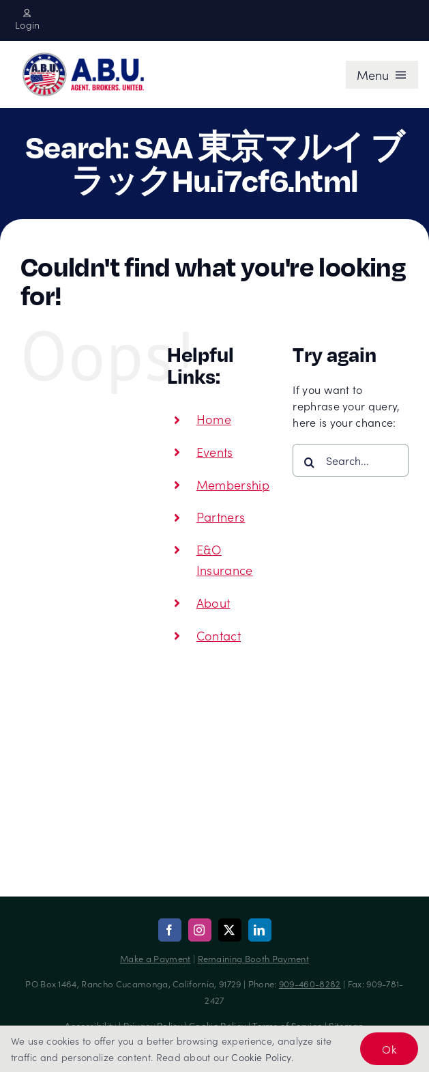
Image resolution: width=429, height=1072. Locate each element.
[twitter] (229, 930)
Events (214, 451)
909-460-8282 (310, 983)
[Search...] (351, 460)
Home (213, 418)
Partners (221, 516)
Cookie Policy (261, 1057)
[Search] (309, 462)
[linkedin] (259, 930)
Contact (218, 635)
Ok (389, 1048)
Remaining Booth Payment (253, 958)
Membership (232, 484)
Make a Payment (155, 958)
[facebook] (169, 930)
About (213, 602)
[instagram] (199, 930)
